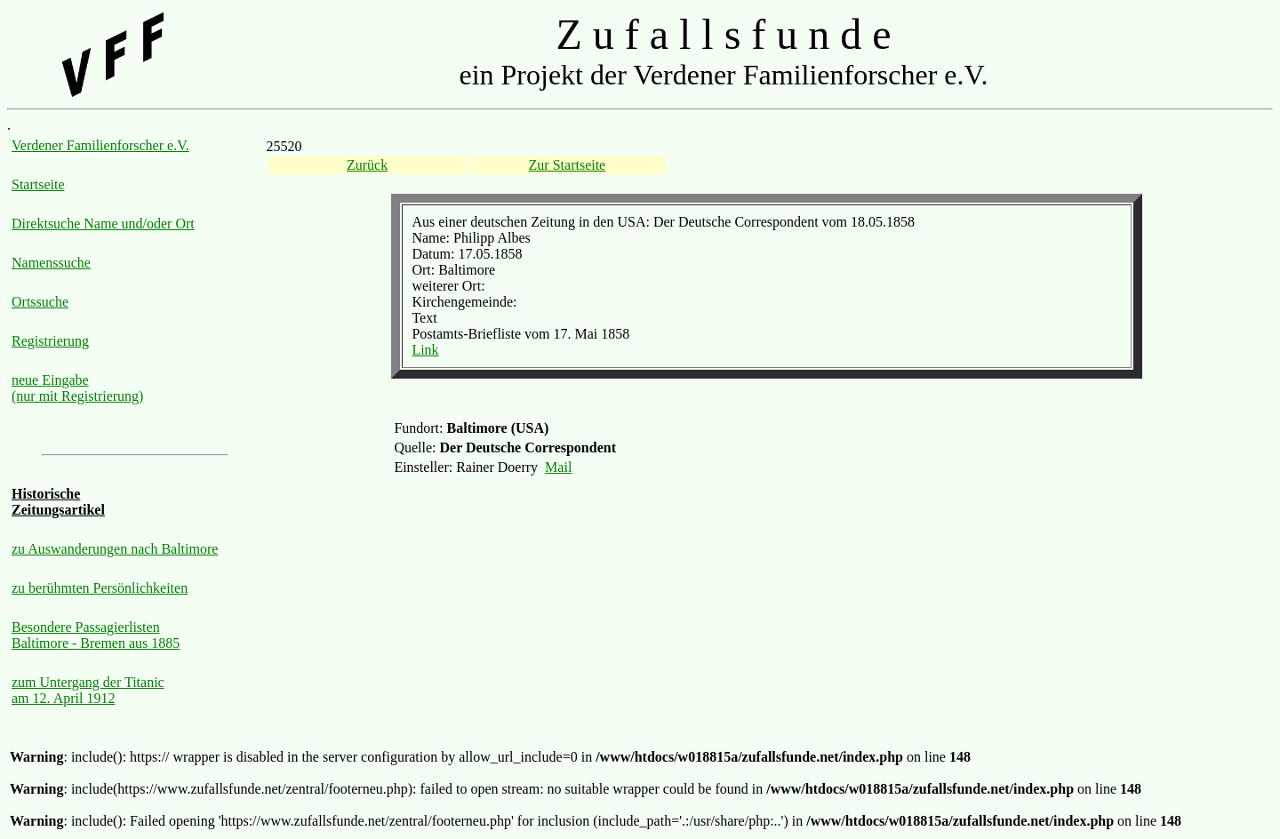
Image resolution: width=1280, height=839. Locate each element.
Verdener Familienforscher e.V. (100, 145)
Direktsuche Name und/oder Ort (103, 223)
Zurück (367, 164)
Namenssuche (51, 262)
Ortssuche (40, 301)
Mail (558, 467)
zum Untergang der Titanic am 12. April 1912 (88, 690)
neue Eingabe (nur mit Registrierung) (77, 388)
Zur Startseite (567, 164)
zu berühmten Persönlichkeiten (100, 587)
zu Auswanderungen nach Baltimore (115, 548)
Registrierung (50, 340)
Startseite (38, 184)
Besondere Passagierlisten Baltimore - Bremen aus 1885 (96, 635)
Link (425, 349)
